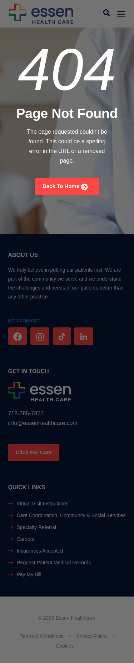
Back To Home (65, 187)
